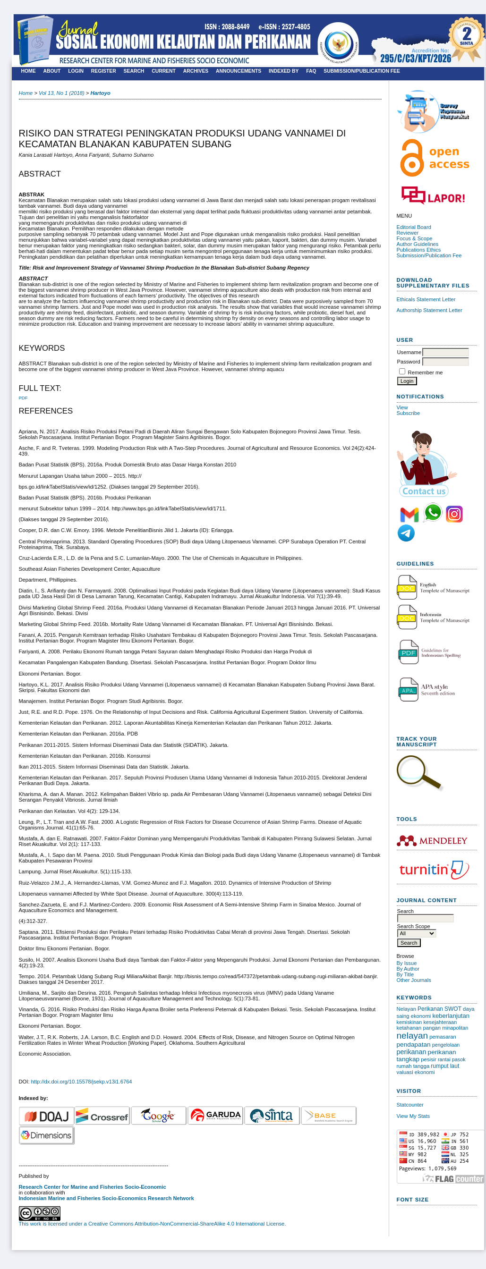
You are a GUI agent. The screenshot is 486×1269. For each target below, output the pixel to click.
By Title (405, 974)
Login (76, 71)
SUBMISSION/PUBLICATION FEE (362, 71)
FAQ (311, 71)
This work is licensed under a (53, 1224)
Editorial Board (414, 227)
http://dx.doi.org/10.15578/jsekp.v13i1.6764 (81, 1081)
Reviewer (408, 233)
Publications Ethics (419, 250)
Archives (196, 71)
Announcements (238, 71)
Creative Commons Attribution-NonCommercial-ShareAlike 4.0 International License (186, 1224)
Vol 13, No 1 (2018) (62, 93)
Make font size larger (435, 1212)
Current (164, 71)
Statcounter (410, 1105)
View (402, 407)
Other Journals (414, 980)
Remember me (425, 372)
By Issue (407, 963)
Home (28, 71)
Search (134, 71)
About (51, 71)
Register (103, 71)
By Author (408, 969)
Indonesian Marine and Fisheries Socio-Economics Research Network (106, 1198)
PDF (23, 397)
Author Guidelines (418, 244)
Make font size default (420, 1212)
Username (409, 352)
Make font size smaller (405, 1212)
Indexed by (283, 71)
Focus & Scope (415, 238)
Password (408, 361)
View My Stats (413, 1116)
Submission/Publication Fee (429, 255)
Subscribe (408, 413)
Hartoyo (100, 93)
